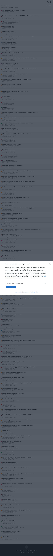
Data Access (26, 292)
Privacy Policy (34, 292)
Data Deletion (18, 292)
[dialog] (26, 278)
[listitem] (26, 283)
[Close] (50, 264)
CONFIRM (11, 287)
